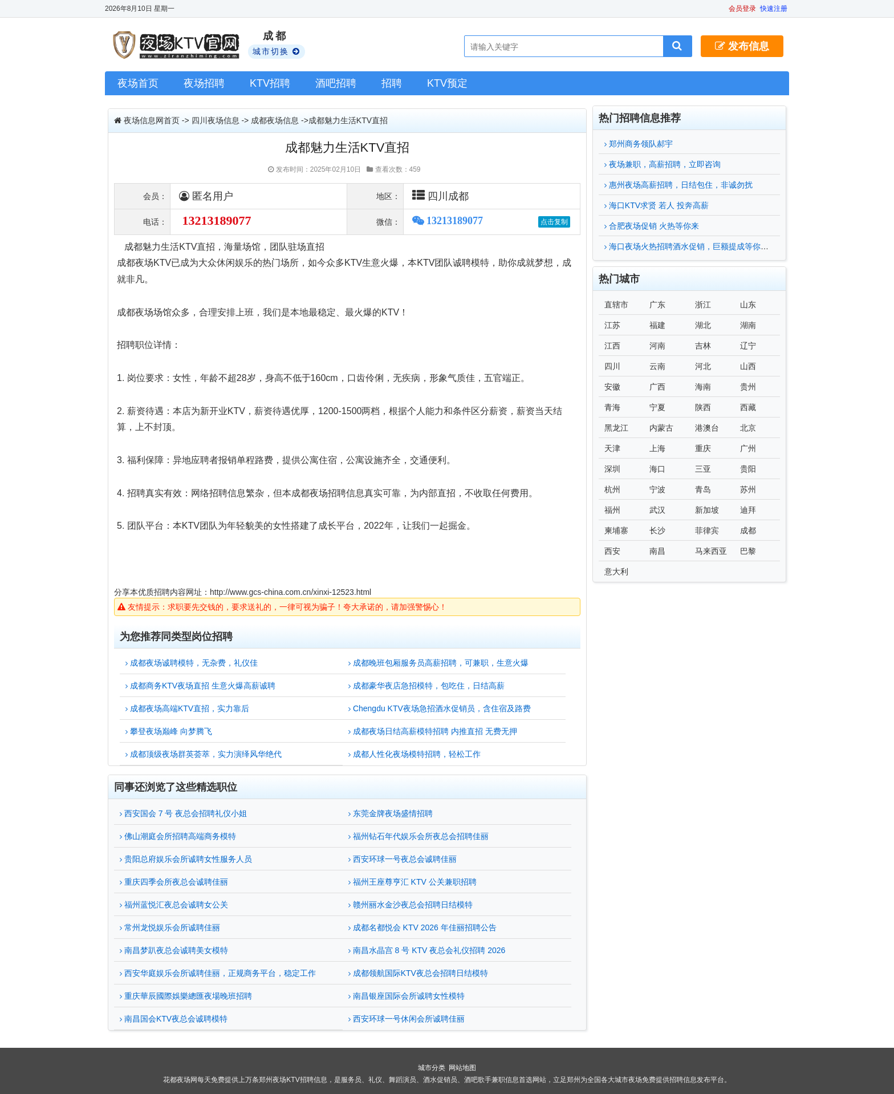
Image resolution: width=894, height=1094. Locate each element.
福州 (612, 509)
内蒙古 (661, 427)
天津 (612, 448)
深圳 (612, 468)
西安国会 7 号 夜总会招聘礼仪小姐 (183, 813)
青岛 (703, 489)
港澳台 (707, 427)
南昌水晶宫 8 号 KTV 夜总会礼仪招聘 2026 (427, 950)
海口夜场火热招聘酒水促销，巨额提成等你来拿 (690, 246)
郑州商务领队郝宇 (638, 143)
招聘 (391, 83)
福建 (657, 325)
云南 (657, 366)
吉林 (703, 345)
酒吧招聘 (335, 83)
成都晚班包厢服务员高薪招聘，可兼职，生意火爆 (438, 662)
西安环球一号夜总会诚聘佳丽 (402, 859)
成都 (748, 530)
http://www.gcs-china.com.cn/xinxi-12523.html (290, 592)
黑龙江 (616, 427)
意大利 (616, 571)
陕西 (703, 407)
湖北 (703, 325)
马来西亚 (711, 551)
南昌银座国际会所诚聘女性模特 (406, 995)
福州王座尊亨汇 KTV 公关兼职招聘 (412, 881)
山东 (748, 304)
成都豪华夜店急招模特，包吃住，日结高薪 (426, 685)
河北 (703, 366)
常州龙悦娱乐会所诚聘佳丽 (170, 927)
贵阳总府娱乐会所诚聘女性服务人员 (186, 859)
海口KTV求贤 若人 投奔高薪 (656, 205)
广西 (657, 386)
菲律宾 (707, 530)
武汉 (657, 509)
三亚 (703, 468)
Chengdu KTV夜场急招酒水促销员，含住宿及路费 (439, 708)
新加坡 (707, 509)
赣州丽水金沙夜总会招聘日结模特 (410, 904)
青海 (612, 407)
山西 (748, 366)
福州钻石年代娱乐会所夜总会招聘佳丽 (418, 836)
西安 (612, 551)
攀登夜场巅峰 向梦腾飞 (168, 731)
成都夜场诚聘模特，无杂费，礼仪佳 (191, 662)
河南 (657, 345)
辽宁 (748, 345)
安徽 (612, 386)
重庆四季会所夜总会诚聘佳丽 (174, 881)
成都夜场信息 (275, 120)
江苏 (612, 325)
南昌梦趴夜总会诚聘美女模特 (174, 950)
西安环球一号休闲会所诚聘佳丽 (406, 1018)
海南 (703, 386)
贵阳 (748, 468)
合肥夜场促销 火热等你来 (651, 225)
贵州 (748, 386)
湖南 (748, 325)
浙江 (703, 304)
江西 (612, 345)
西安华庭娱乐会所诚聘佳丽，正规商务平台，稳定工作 (218, 973)
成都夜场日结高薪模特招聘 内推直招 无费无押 (432, 731)
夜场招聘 (204, 83)
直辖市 (616, 304)
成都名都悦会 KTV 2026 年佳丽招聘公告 (422, 927)
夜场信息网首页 (152, 120)
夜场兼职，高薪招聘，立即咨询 (662, 164)
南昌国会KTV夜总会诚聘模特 (173, 1018)
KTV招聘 (270, 83)
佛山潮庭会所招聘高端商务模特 (178, 836)
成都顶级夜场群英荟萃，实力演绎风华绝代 (203, 754)
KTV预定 (447, 83)
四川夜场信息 (215, 120)
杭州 (612, 489)
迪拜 (748, 509)
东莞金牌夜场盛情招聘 (390, 813)
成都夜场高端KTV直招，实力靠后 (187, 708)
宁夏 (657, 407)
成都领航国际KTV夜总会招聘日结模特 (418, 973)
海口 (657, 468)
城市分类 (431, 1068)
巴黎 (748, 551)
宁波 (657, 489)
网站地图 (462, 1068)
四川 (612, 366)
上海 (657, 448)
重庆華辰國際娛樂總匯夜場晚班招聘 (186, 995)
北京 (748, 427)
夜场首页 (138, 83)
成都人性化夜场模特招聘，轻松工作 (414, 754)
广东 (657, 304)
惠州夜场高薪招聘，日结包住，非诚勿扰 (678, 184)
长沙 (657, 530)
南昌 (657, 551)
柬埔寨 (616, 530)
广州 (748, 448)
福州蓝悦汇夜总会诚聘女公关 (174, 904)
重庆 (703, 448)
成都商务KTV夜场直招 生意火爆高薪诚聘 (200, 685)
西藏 (748, 407)
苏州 (748, 489)
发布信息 (742, 46)
